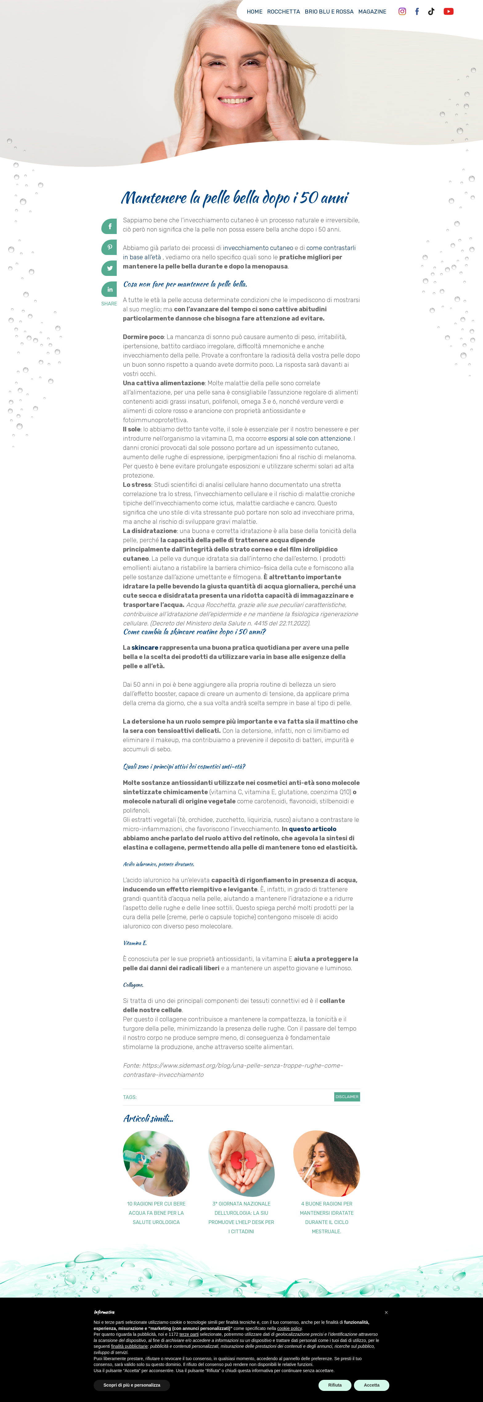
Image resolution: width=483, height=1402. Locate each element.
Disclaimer (347, 1096)
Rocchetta (283, 11)
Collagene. (133, 984)
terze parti (189, 1334)
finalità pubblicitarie (129, 1346)
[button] (386, 1312)
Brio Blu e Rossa (329, 11)
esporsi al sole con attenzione (309, 438)
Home (254, 11)
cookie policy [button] (289, 1328)
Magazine (372, 11)
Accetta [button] (372, 1385)
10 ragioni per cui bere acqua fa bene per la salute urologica (156, 1213)
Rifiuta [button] (335, 1385)
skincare (145, 647)
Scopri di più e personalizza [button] (132, 1385)
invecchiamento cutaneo (258, 248)
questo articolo (312, 829)
